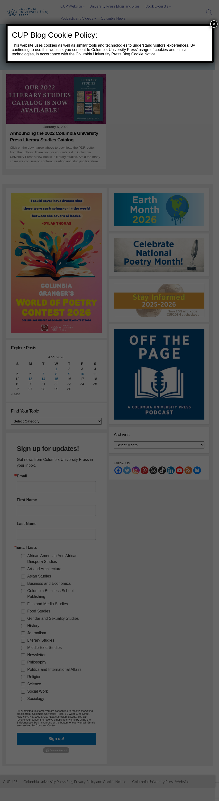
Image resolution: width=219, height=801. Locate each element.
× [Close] (213, 24)
